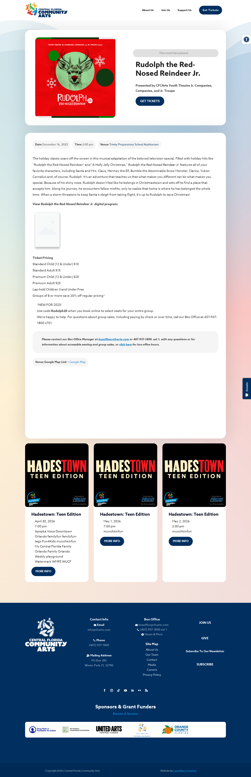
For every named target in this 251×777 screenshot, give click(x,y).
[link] (246, 39)
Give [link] (204, 638)
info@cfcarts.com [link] (99, 630)
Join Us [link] (165, 10)
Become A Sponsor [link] (125, 714)
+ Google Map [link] (76, 362)
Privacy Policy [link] (152, 675)
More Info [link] (43, 571)
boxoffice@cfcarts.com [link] (113, 339)
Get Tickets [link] (211, 10)
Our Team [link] (152, 655)
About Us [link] (148, 10)
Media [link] (152, 665)
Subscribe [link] (205, 664)
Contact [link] (152, 660)
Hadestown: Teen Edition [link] (56, 514)
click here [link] (125, 344)
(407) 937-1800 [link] (99, 645)
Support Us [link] (184, 10)
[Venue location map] (125, 398)
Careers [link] (152, 670)
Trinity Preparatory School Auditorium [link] (134, 144)
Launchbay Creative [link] (184, 771)
